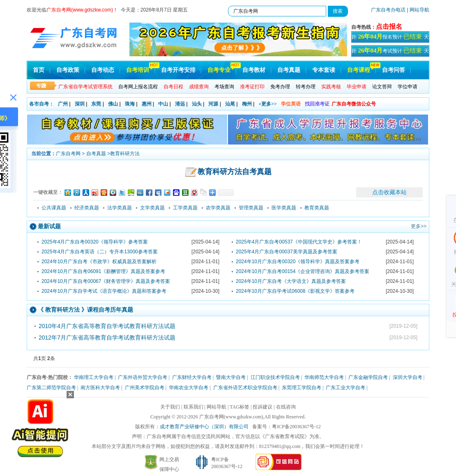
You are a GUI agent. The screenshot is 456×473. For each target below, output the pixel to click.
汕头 (197, 104)
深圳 (80, 104)
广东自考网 (68, 153)
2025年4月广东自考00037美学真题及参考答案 (286, 252)
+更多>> (267, 104)
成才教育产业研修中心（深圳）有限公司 (204, 426)
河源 (213, 104)
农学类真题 (218, 208)
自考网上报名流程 (138, 87)
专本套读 (323, 70)
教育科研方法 (125, 153)
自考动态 (102, 70)
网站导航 (419, 10)
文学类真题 (152, 208)
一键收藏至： (48, 192)
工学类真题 (185, 208)
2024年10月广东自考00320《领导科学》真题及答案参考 (297, 261)
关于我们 (170, 407)
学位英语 (291, 104)
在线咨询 (286, 407)
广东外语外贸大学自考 (142, 377)
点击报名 (389, 26)
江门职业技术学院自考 (275, 377)
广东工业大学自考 (345, 387)
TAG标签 (239, 407)
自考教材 (253, 70)
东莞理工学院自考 (301, 387)
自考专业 (218, 70)
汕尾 (230, 104)
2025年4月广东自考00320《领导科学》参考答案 (94, 242)
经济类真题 (86, 208)
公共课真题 (53, 208)
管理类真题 (251, 208)
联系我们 (193, 407)
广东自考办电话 (388, 10)
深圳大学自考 (407, 377)
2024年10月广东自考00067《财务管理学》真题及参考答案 (105, 281)
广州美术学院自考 (144, 387)
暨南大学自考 (231, 377)
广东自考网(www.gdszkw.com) (231, 417)
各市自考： (41, 104)
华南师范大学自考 (324, 377)
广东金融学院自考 (368, 377)
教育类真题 (316, 208)
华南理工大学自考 (93, 377)
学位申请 (407, 87)
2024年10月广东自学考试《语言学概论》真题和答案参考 (103, 291)
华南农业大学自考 (188, 387)
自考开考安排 (178, 70)
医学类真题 (284, 208)
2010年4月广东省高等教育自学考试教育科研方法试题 (107, 326)
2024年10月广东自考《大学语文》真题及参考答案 (291, 281)
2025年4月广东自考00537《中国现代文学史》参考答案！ (299, 242)
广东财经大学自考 (192, 377)
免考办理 (280, 87)
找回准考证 (317, 104)
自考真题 (288, 70)
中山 (163, 104)
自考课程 (358, 70)
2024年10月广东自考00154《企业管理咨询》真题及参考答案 (302, 271)
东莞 (96, 104)
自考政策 (67, 70)
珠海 (130, 104)
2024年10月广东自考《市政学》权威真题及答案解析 (99, 261)
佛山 (113, 104)
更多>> (418, 226)
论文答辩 (382, 87)
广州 (63, 104)
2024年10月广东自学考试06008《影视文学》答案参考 (295, 291)
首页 (38, 70)
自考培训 (137, 70)
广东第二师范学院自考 (51, 387)
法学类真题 (119, 208)
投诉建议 (262, 407)
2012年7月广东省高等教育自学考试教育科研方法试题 (107, 337)
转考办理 (306, 87)
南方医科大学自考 (100, 387)
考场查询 (224, 87)
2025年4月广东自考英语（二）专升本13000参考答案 (99, 252)
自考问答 (393, 70)
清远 (180, 104)
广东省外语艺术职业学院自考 (245, 387)
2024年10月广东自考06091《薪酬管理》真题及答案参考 (103, 271)
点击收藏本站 (389, 192)
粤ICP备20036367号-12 (296, 426)
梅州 (247, 104)
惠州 (147, 104)
